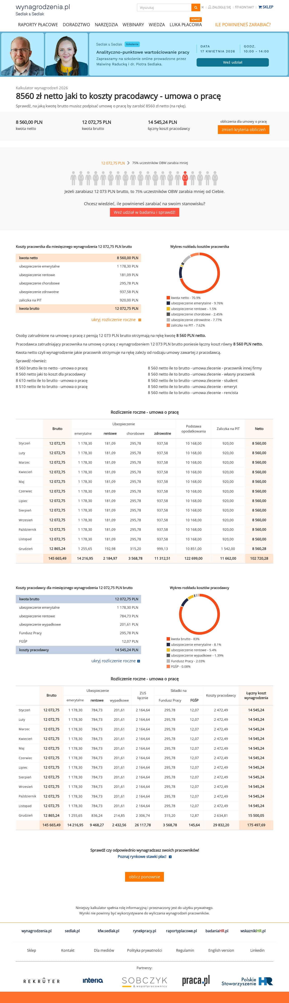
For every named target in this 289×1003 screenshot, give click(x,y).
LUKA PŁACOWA (186, 25)
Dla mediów (104, 950)
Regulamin (185, 950)
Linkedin (257, 950)
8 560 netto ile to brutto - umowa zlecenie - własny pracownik (201, 374)
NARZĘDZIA (106, 24)
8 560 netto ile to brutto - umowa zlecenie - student (193, 380)
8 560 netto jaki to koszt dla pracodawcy (51, 374)
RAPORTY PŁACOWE (38, 24)
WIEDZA (157, 25)
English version (221, 950)
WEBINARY (133, 24)
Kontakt (244, 7)
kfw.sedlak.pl (108, 930)
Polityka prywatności (144, 950)
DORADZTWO (76, 25)
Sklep (265, 6)
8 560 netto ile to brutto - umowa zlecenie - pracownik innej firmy (205, 368)
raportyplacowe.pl (181, 930)
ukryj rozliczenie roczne (113, 319)
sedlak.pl (72, 930)
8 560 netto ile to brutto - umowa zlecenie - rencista (193, 392)
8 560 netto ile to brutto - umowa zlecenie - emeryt (192, 386)
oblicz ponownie (144, 876)
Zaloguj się (219, 7)
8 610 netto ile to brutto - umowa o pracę (52, 380)
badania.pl (216, 930)
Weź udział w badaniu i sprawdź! (144, 212)
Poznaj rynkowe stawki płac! (142, 856)
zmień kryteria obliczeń (244, 129)
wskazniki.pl (253, 930)
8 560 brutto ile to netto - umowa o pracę (52, 368)
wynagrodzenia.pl (36, 930)
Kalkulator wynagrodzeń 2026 (42, 87)
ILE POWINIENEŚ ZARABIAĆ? (243, 25)
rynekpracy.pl (144, 930)
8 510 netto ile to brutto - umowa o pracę (52, 386)
